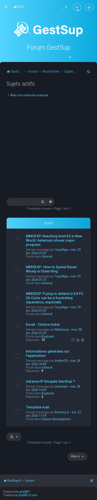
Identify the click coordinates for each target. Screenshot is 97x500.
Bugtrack (48, 336)
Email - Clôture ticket (43, 324)
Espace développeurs (56, 419)
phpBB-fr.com (28, 495)
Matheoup (62, 329)
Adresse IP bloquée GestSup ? (50, 381)
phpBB (24, 491)
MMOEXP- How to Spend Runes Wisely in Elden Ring (51, 269)
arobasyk (61, 386)
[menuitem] (18, 7)
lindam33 (61, 360)
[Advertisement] (48, 147)
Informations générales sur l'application (47, 353)
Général (47, 256)
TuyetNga (61, 249)
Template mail (37, 407)
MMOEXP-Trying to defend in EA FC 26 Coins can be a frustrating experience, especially (54, 297)
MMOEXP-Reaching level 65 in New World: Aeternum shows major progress (54, 240)
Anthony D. (62, 412)
